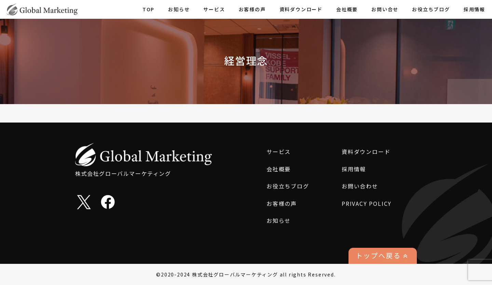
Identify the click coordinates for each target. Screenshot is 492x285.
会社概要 (347, 9)
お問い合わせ (360, 186)
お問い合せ (384, 9)
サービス (214, 9)
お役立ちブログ (431, 9)
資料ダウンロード (301, 9)
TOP (148, 9)
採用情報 (474, 9)
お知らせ (179, 9)
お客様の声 (252, 9)
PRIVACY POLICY (367, 203)
